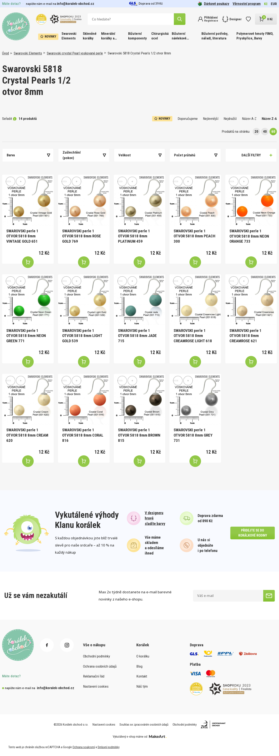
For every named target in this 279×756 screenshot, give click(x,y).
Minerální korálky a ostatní (108, 36)
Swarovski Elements (69, 35)
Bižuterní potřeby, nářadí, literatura (214, 35)
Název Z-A (269, 118)
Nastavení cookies (96, 686)
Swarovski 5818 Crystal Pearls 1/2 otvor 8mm (139, 53)
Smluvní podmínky (108, 747)
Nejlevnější (210, 118)
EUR (274, 4)
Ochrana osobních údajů (100, 666)
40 (265, 131)
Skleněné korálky (90, 35)
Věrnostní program (247, 3)
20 (256, 131)
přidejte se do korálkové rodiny (252, 532)
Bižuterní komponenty (137, 35)
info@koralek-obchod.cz (75, 3)
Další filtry (251, 155)
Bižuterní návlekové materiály (179, 36)
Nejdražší (230, 118)
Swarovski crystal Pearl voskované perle (75, 53)
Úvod (5, 53)
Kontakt (141, 676)
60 (273, 131)
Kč (266, 4)
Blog (139, 666)
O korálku (142, 656)
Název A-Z (249, 118)
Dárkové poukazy (213, 3)
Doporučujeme (188, 118)
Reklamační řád (93, 676)
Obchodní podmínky (96, 656)
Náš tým (142, 686)
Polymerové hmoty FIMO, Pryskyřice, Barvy (254, 35)
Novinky (48, 36)
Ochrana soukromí (83, 747)
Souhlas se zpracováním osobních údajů (143, 724)
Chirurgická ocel (160, 35)
